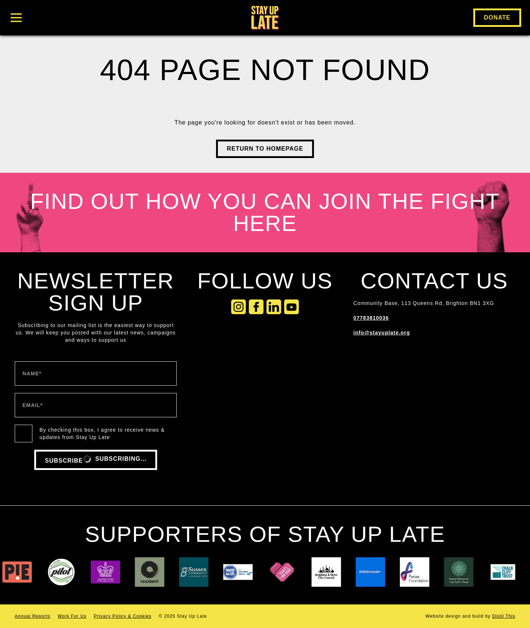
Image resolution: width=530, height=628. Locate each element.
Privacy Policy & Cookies (123, 616)
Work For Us (72, 616)
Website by (470, 616)
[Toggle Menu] (94, 17)
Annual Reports (32, 616)
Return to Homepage (265, 148)
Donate (497, 17)
